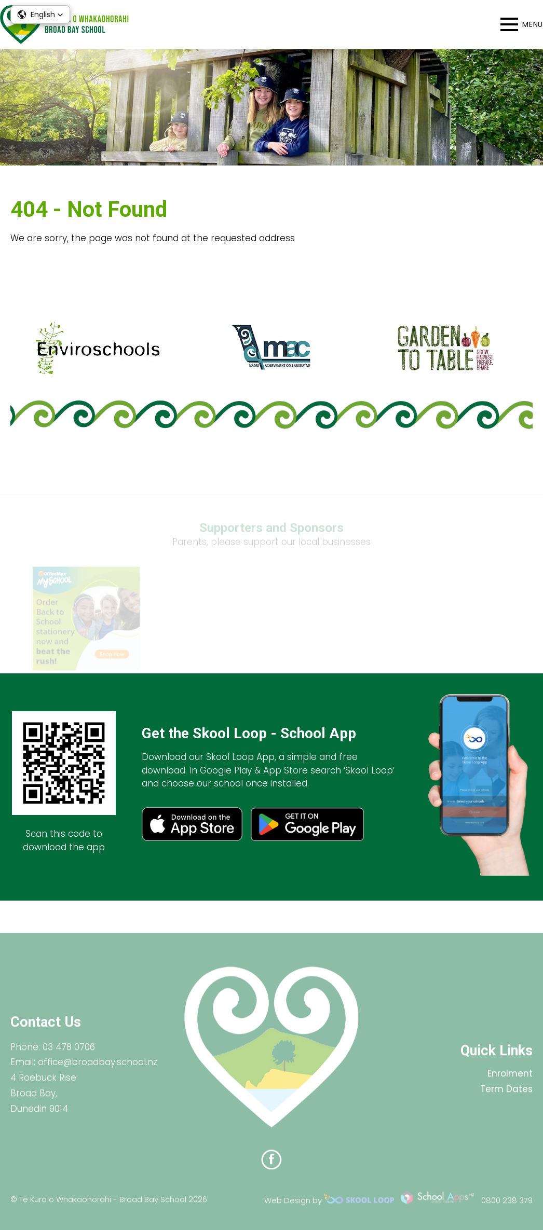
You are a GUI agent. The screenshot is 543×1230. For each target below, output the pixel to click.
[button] (40, 14)
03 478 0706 (69, 1053)
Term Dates (506, 1096)
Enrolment (510, 1080)
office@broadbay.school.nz (97, 1069)
